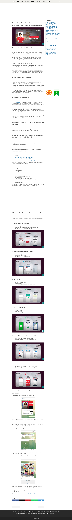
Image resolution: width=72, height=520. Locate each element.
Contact (48, 1)
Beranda (14, 511)
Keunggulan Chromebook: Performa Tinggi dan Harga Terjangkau (25, 160)
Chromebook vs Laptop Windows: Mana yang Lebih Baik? (24, 157)
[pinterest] (28, 500)
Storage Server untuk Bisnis (20, 513)
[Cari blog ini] (59, 1)
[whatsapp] (34, 500)
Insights (32, 1)
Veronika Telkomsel (18, 102)
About (44, 1)
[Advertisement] (36, 11)
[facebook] (15, 500)
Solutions (27, 1)
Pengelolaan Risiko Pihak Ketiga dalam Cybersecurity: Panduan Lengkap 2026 (51, 40)
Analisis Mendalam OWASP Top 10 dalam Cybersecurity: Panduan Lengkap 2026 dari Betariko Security (52, 27)
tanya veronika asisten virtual (29, 493)
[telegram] (41, 500)
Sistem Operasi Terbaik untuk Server (31, 513)
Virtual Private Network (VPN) (50, 513)
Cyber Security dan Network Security (43, 511)
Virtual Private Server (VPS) (54, 511)
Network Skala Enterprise (41, 513)
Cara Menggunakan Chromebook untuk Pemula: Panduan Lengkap (25, 158)
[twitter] (22, 500)
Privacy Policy (26, 511)
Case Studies (39, 1)
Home (22, 1)
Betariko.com (37, 518)
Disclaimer (18, 511)
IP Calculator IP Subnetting (33, 511)
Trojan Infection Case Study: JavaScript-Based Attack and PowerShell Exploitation (51, 23)
